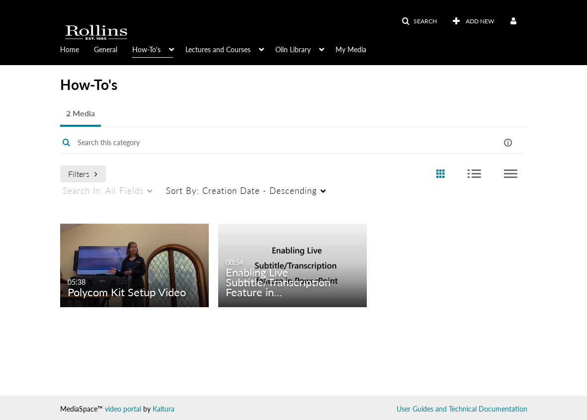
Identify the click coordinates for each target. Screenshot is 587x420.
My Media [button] (350, 49)
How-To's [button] (146, 49)
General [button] (105, 49)
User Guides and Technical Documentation (462, 409)
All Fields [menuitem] (103, 190)
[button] (419, 21)
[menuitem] (77, 49)
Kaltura (163, 409)
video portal (123, 409)
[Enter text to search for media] (266, 143)
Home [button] (69, 49)
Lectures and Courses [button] (218, 49)
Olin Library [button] (293, 49)
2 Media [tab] (80, 113)
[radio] (440, 174)
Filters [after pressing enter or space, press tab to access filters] (82, 173)
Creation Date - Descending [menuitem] (241, 190)
